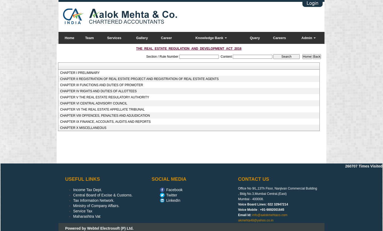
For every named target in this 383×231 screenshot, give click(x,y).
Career (166, 38)
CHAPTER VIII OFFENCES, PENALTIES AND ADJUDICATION (105, 115)
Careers (279, 38)
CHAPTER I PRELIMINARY (79, 73)
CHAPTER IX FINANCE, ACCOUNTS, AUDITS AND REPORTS (105, 122)
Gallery (142, 38)
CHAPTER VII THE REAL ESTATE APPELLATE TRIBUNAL (102, 109)
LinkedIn (173, 200)
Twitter (171, 195)
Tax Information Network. (93, 200)
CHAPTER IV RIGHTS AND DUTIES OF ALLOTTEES (98, 91)
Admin (308, 38)
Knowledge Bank (211, 38)
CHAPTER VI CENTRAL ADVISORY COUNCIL (93, 103)
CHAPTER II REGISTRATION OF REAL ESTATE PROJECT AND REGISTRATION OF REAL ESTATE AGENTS (139, 79)
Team (89, 38)
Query (255, 38)
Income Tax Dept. (87, 190)
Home (69, 38)
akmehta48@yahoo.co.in (255, 220)
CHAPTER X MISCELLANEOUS (83, 128)
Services (114, 38)
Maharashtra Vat (86, 216)
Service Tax (82, 211)
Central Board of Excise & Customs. (102, 195)
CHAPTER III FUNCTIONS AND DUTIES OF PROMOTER (101, 85)
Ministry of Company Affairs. (96, 206)
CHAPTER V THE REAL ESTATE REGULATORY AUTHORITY (104, 97)
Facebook (174, 190)
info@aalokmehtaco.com (269, 215)
